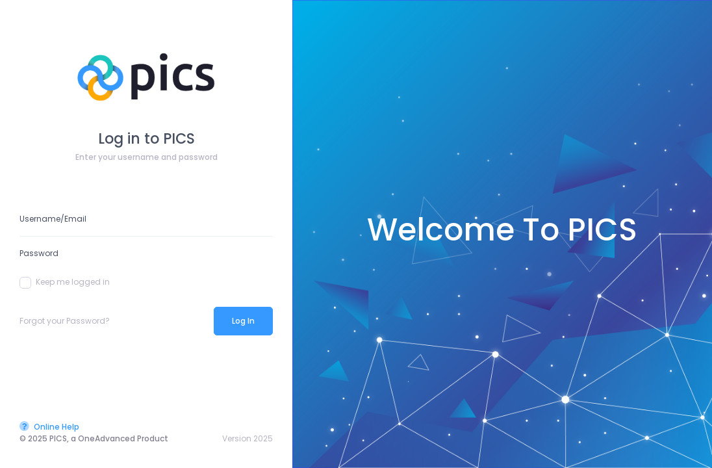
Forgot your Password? (64, 320)
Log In (243, 320)
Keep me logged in (64, 282)
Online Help (49, 426)
